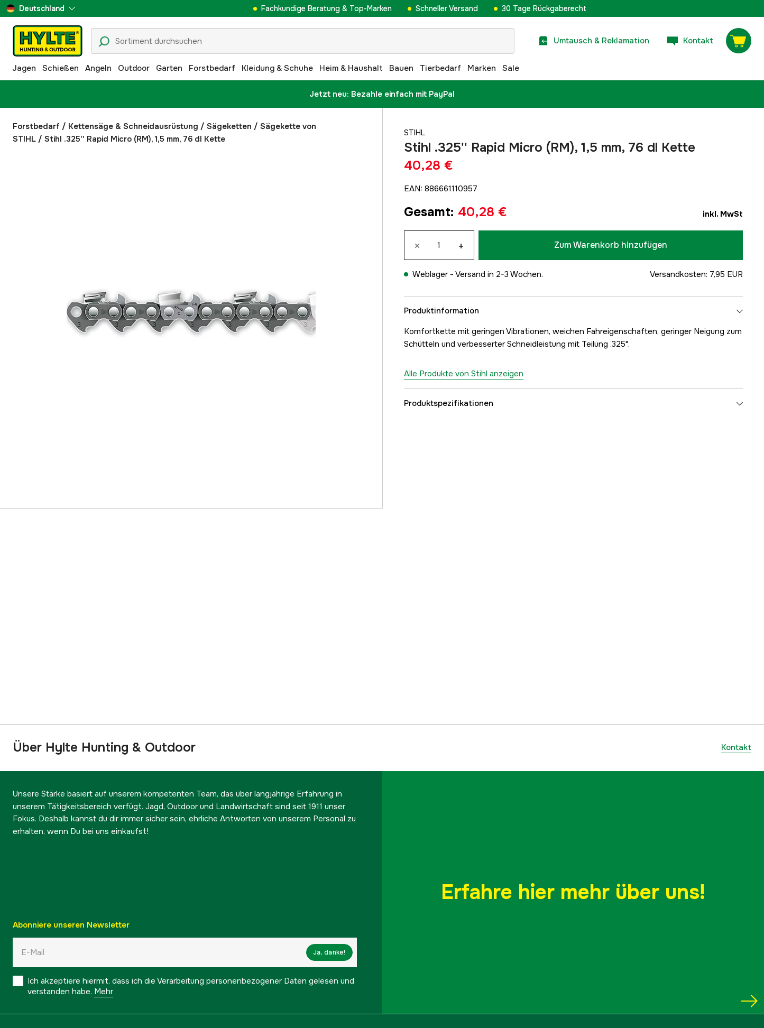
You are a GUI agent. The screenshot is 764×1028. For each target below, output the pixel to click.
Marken (481, 68)
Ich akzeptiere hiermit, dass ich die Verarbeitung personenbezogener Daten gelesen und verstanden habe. (190, 986)
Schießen (60, 68)
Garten (169, 68)
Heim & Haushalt (351, 68)
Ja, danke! (329, 952)
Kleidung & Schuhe (277, 68)
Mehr (103, 991)
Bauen (401, 68)
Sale (510, 68)
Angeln (98, 68)
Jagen (24, 68)
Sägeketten (229, 126)
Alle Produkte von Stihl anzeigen (463, 373)
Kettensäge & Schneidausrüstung (133, 126)
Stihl (415, 132)
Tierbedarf (440, 68)
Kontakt (736, 747)
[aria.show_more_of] (40, 8)
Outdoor (134, 68)
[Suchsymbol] (104, 41)
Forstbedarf (212, 68)
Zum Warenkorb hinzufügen (610, 245)
